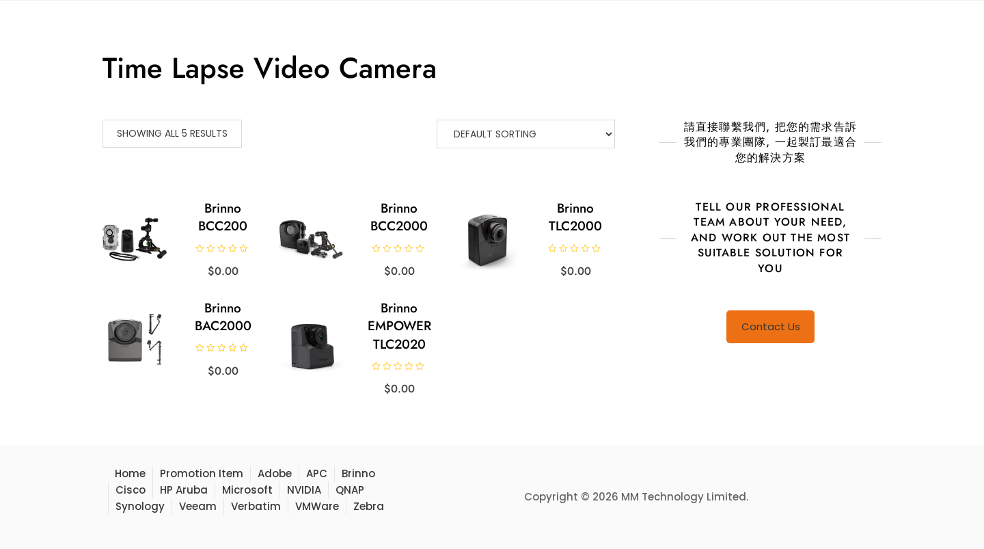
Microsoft (247, 490)
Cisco (130, 490)
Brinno (358, 473)
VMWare (317, 506)
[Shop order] (526, 134)
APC (316, 473)
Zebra (368, 506)
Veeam (198, 506)
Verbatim (256, 506)
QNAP (350, 490)
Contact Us (770, 326)
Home (130, 473)
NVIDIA (304, 490)
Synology (140, 506)
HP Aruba (184, 490)
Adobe (275, 473)
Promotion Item (201, 473)
